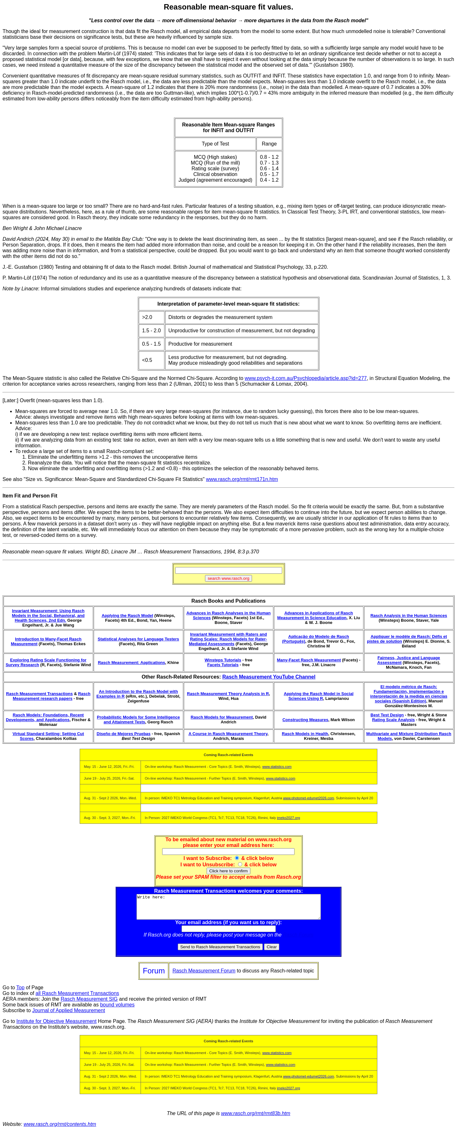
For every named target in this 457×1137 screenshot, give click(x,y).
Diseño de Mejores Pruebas (124, 733)
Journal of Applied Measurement (68, 1015)
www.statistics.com (276, 766)
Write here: (228, 909)
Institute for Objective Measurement (57, 1026)
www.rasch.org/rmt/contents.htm (59, 1129)
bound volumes (117, 1009)
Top (20, 992)
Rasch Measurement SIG (89, 1003)
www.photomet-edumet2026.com (308, 798)
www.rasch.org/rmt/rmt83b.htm (255, 1118)
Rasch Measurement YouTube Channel (268, 677)
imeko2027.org (288, 818)
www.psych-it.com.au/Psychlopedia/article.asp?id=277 (306, 378)
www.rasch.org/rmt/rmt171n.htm (242, 479)
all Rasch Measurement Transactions (77, 998)
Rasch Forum (298, 939)
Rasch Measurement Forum (203, 975)
